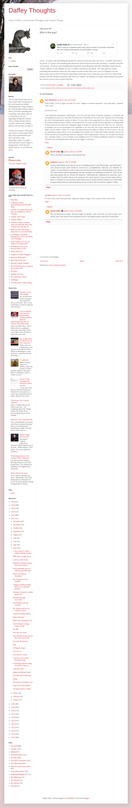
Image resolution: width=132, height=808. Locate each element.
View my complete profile (18, 163)
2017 (13, 714)
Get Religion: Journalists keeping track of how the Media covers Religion (22, 237)
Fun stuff (14, 746)
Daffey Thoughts (32, 10)
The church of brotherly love (23, 682)
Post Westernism (16, 763)
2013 (13, 727)
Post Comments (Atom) (57, 265)
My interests (15, 783)
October (16, 528)
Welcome (14, 786)
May (15, 545)
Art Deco (48, 195)
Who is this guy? (18, 617)
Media (13, 752)
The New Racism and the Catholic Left (82, 88)
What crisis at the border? (21, 685)
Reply (47, 142)
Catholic (14, 749)
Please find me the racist (19, 473)
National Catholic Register (20, 263)
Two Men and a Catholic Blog (21, 283)
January (16, 700)
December (17, 521)
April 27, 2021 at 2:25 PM (67, 162)
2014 (13, 724)
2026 (13, 502)
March (15, 693)
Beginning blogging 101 (19, 774)
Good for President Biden (21, 614)
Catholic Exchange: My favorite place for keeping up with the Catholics (22, 212)
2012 (13, 731)
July (15, 538)
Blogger (86, 798)
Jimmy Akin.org (16, 251)
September (17, 531)
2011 (13, 734)
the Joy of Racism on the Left (60, 88)
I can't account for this (20, 560)
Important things (16, 755)
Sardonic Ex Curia (17, 274)
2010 (13, 737)
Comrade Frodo (18, 669)
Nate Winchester (51, 100)
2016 (13, 717)
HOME (13, 61)
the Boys (14, 758)
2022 (13, 515)
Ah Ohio (16, 629)
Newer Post (44, 261)
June (15, 541)
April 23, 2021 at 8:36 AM (67, 100)
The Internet (15, 780)
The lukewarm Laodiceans (22, 675)
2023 (13, 512)
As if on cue (17, 651)
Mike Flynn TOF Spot (18, 260)
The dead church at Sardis (22, 689)
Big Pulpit (14, 200)
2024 (13, 508)
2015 (13, 721)
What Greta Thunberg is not (22, 620)
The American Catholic (19, 277)
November (17, 525)
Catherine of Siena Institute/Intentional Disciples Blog (21, 205)
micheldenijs (69, 798)
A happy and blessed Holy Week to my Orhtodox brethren (22, 587)
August (16, 535)
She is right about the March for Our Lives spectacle (26, 341)
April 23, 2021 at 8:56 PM (73, 211)
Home (82, 261)
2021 (13, 518)
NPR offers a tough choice (22, 556)
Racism (48, 88)
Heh (14, 645)
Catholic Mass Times (18, 217)
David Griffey (55, 152)
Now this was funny (20, 632)
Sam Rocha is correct (20, 655)
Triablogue (14, 280)
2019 (13, 707)
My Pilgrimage (16, 777)
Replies (50, 147)
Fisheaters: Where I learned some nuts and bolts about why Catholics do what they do (21, 225)
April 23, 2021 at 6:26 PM (61, 195)
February (16, 696)
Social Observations (17, 771)
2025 (13, 505)
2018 (13, 711)
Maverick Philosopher (18, 257)
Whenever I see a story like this (21, 420)
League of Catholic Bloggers (20, 254)
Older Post (119, 261)
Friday (15, 679)
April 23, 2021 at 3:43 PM (73, 152)
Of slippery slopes (19, 648)
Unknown (54, 162)
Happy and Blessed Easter (22, 672)
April (15, 548)
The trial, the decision (20, 641)
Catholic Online (16, 220)
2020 (13, 704)
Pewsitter (14, 271)
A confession (24, 360)
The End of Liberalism (18, 760)
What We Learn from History (21, 766)
